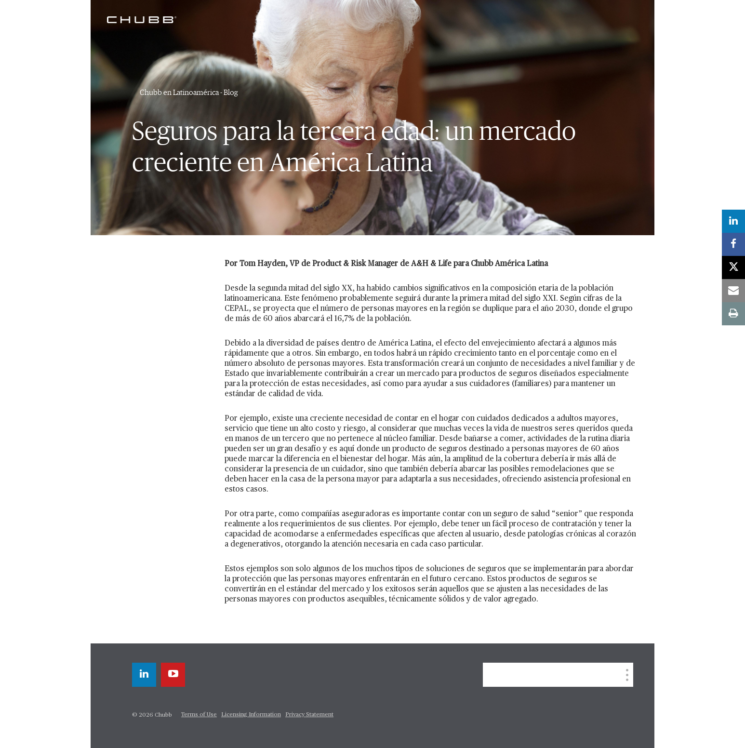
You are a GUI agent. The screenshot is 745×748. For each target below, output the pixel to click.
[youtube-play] (173, 675)
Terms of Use (199, 715)
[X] (733, 267)
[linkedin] (144, 675)
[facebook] (733, 244)
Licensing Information (251, 715)
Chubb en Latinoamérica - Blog (189, 92)
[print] (733, 313)
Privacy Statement (309, 715)
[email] (733, 290)
